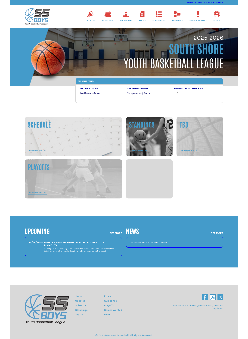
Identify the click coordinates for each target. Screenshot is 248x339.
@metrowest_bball (208, 305)
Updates (90, 16)
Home (78, 296)
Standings (126, 16)
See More (116, 233)
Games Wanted (198, 16)
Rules (142, 16)
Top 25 (79, 314)
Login (216, 16)
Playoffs (177, 16)
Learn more (37, 150)
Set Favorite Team (213, 2)
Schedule (107, 16)
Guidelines (158, 16)
